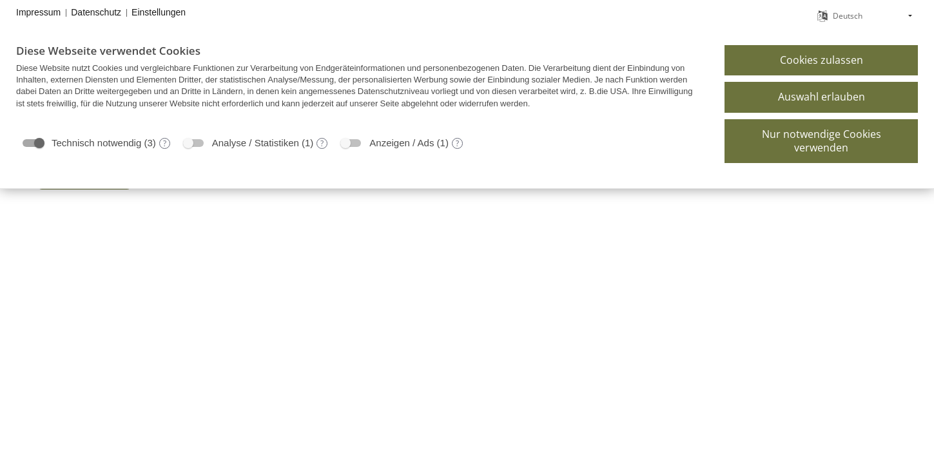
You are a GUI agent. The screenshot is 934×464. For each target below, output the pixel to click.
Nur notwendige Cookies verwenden (821, 141)
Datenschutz (96, 12)
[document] (360, 85)
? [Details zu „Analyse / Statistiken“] (322, 143)
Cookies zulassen (821, 60)
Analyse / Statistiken (255, 142)
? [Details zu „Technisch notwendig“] (164, 143)
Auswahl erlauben (821, 97)
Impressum (38, 12)
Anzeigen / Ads (401, 142)
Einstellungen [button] (158, 12)
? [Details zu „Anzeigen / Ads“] (457, 143)
